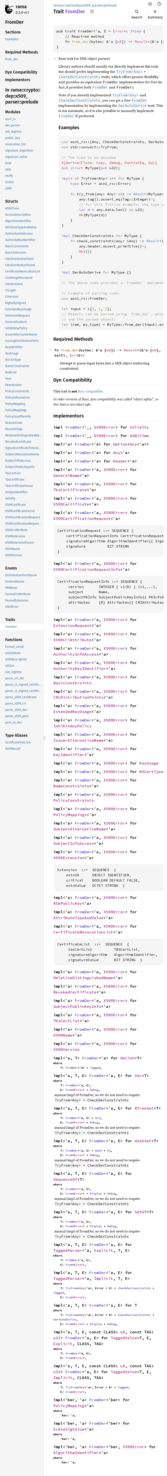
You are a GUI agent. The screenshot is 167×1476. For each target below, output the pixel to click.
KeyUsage (149, 763)
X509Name (62, 1035)
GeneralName (66, 475)
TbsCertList (66, 1020)
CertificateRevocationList (83, 932)
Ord (97, 1118)
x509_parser (92, 5)
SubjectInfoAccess (73, 843)
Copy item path (92, 11)
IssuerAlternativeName (78, 740)
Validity (139, 427)
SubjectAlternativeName (79, 829)
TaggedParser (67, 1250)
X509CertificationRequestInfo (86, 569)
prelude (110, 5)
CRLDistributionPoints (78, 697)
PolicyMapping (68, 1405)
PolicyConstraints (73, 800)
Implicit (103, 1278)
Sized (135, 31)
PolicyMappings (70, 814)
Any (133, 444)
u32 (56, 1337)
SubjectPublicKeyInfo (77, 1006)
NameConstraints (71, 785)
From (68, 1090)
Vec (138, 1075)
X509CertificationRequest (82, 518)
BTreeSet (144, 1108)
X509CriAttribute (72, 639)
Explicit (103, 1250)
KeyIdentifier (68, 754)
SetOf (141, 1211)
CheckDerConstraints (134, 1288)
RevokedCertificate (74, 992)
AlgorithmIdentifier (76, 1452)
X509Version (66, 1049)
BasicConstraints (72, 682)
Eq (109, 1150)
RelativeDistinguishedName (83, 977)
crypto (68, 5)
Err (73, 355)
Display (96, 1193)
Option (120, 444)
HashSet (143, 1140)
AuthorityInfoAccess (76, 654)
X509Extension (68, 857)
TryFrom (71, 1288)
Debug (94, 1090)
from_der (80, 41)
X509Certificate (71, 504)
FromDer (73, 427)
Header (120, 461)
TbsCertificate (70, 489)
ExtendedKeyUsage (72, 711)
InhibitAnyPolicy (72, 725)
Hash (98, 1150)
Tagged (95, 1068)
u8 (119, 41)
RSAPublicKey (67, 903)
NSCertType (151, 771)
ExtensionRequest (72, 625)
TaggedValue (124, 1337)
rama (21, 7)
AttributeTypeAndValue (78, 917)
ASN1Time (139, 435)
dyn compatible (90, 391)
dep (78, 5)
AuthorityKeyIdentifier (79, 668)
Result (141, 41)
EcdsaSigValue (68, 1429)
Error (118, 31)
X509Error (104, 427)
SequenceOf (65, 1179)
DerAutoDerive (64, 1319)
